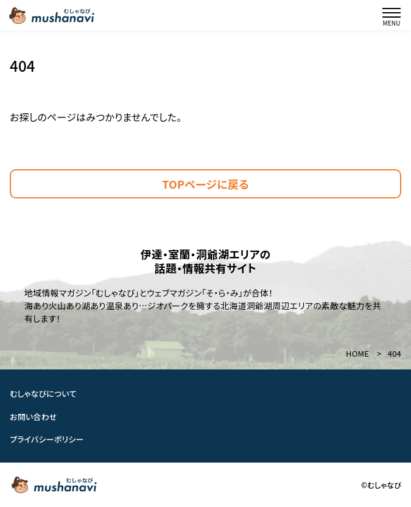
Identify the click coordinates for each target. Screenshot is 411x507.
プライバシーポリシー (47, 439)
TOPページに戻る (205, 184)
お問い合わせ (33, 416)
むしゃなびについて (43, 393)
